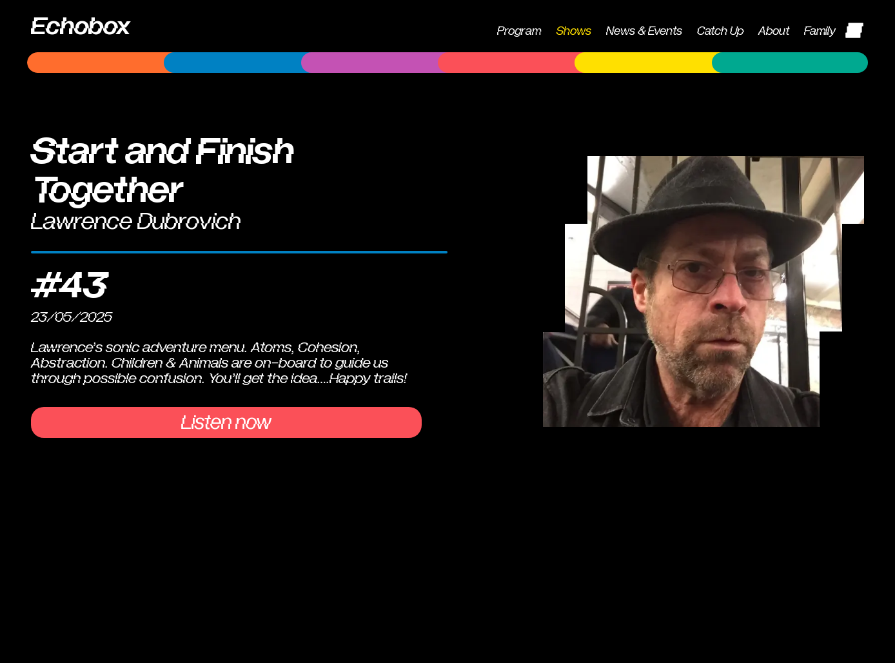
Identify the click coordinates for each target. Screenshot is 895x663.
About (773, 31)
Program (519, 31)
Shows (573, 31)
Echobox (80, 26)
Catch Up (720, 31)
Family (820, 31)
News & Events (644, 31)
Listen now (226, 422)
